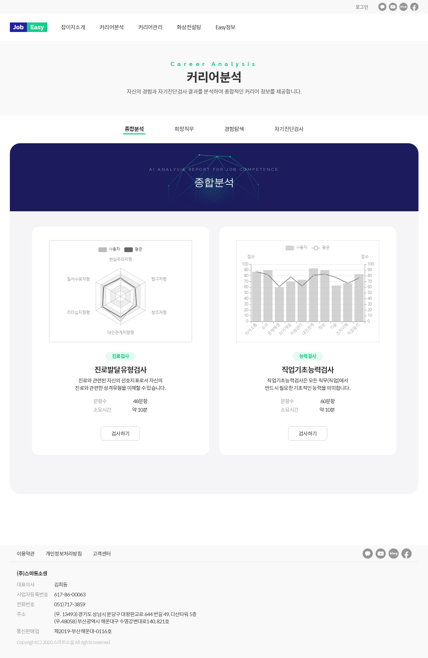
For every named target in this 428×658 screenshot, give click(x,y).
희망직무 (184, 129)
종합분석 (134, 129)
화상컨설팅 (189, 27)
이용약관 (26, 553)
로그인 (361, 6)
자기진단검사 (288, 129)
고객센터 (102, 553)
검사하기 (120, 433)
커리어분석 (111, 27)
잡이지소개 (73, 27)
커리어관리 (150, 27)
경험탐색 (234, 129)
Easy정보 (226, 27)
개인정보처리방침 (64, 553)
